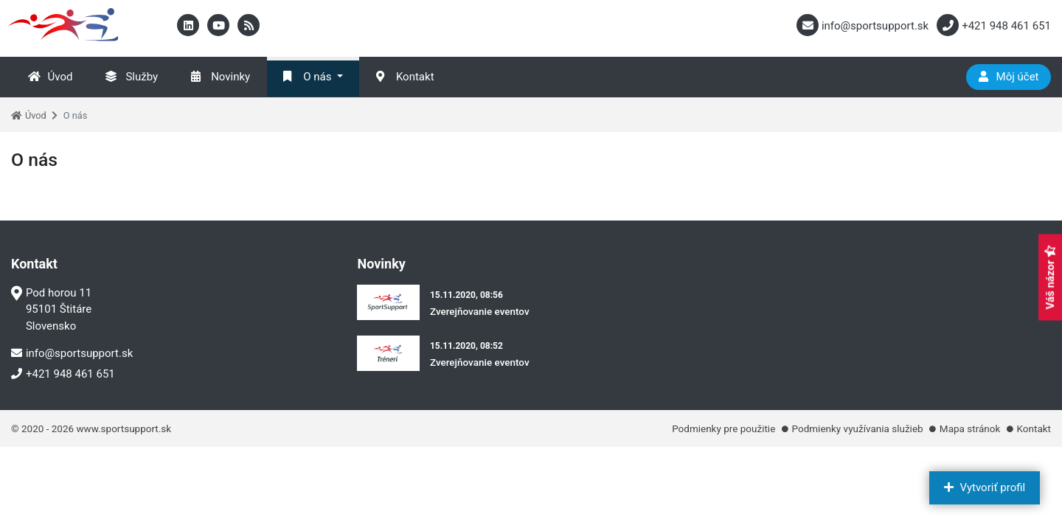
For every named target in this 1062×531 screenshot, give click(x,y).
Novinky (220, 76)
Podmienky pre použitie (723, 428)
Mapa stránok (970, 428)
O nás (307, 76)
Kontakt (405, 76)
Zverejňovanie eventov (480, 311)
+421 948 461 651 (63, 374)
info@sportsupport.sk (72, 353)
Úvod (50, 76)
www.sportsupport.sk (123, 428)
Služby (131, 76)
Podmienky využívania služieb (857, 428)
